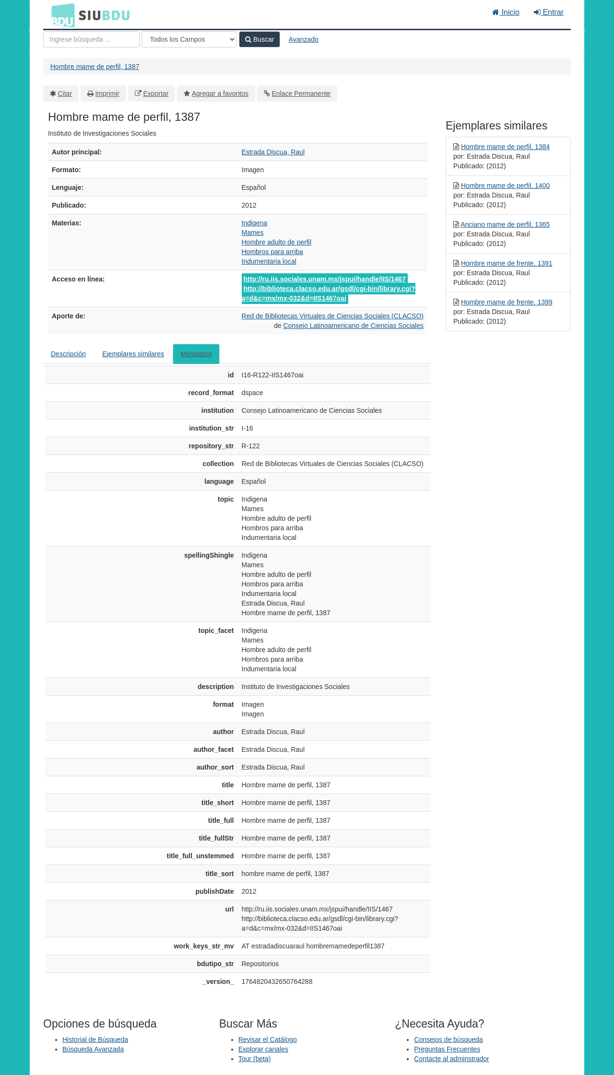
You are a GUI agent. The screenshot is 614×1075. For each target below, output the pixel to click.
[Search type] (189, 39)
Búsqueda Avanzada (93, 1049)
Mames (253, 232)
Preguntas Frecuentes (447, 1049)
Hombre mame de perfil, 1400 (505, 185)
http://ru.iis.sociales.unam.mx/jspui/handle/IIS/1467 (325, 279)
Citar (65, 93)
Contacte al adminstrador (451, 1059)
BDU (60, 15)
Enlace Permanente (301, 93)
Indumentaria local (269, 261)
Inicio (506, 12)
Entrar (549, 12)
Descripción (68, 354)
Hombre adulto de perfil (277, 242)
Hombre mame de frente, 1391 (507, 263)
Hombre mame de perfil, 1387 (94, 66)
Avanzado (304, 39)
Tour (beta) (254, 1059)
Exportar (155, 93)
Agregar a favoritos (220, 93)
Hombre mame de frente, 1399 (507, 302)
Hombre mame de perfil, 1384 (505, 147)
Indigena (255, 223)
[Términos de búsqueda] (91, 39)
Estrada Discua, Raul (273, 152)
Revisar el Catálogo (267, 1039)
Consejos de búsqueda (448, 1039)
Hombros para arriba (272, 252)
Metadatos (196, 354)
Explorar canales (263, 1049)
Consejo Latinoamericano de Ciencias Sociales (353, 325)
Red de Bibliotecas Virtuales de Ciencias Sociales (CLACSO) (333, 316)
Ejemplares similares (133, 354)
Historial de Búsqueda (95, 1039)
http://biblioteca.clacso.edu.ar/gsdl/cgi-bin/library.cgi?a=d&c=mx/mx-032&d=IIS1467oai (328, 293)
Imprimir (107, 93)
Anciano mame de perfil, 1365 (505, 224)
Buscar (259, 39)
